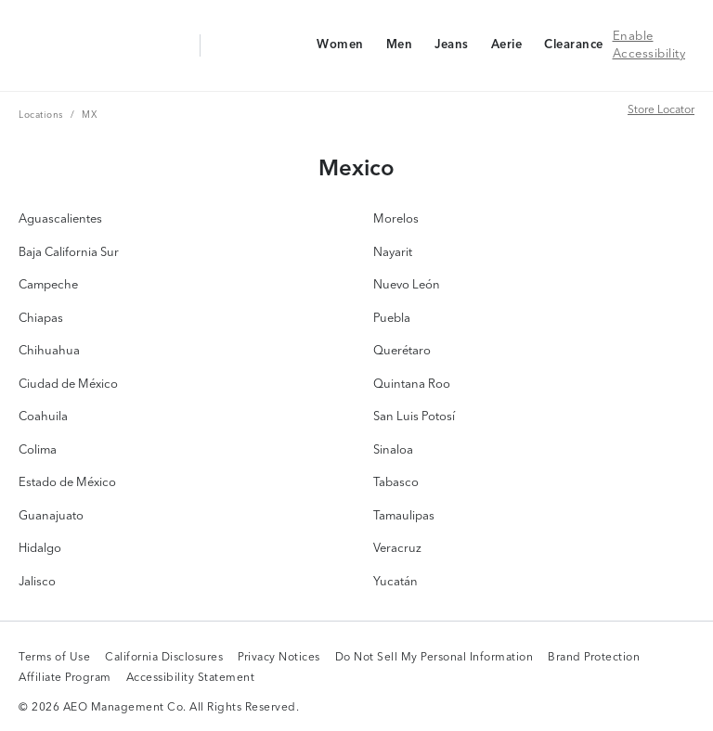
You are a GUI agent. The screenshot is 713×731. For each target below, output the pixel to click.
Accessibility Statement (190, 679)
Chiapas (41, 319)
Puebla (391, 319)
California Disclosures (164, 658)
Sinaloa (393, 450)
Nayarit (392, 253)
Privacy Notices (279, 658)
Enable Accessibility (649, 46)
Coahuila (43, 417)
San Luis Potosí (414, 417)
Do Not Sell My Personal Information (434, 658)
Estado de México (67, 483)
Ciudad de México (68, 384)
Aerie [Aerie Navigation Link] (506, 48)
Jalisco (37, 582)
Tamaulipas (403, 516)
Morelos (396, 219)
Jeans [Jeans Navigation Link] (451, 48)
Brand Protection (594, 658)
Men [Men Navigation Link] (399, 48)
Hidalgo (40, 549)
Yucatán (395, 582)
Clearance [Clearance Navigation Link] (573, 48)
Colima (38, 450)
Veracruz (397, 549)
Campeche (48, 285)
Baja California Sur (69, 253)
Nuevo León (406, 285)
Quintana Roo (411, 384)
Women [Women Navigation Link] (340, 48)
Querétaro (402, 351)
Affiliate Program (65, 679)
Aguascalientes (60, 219)
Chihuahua (49, 351)
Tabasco (396, 483)
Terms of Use (54, 658)
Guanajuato (51, 516)
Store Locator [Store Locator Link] (661, 109)
